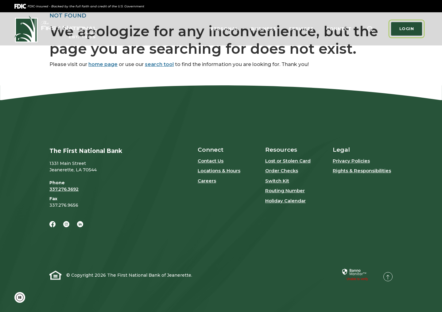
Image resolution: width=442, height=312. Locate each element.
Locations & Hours (219, 171)
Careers (207, 181)
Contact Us (210, 161)
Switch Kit (277, 181)
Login (406, 28)
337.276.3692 (64, 189)
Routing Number (285, 190)
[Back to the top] (388, 276)
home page (103, 64)
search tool (159, 64)
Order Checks (281, 171)
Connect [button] (339, 29)
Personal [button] (224, 29)
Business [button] (264, 29)
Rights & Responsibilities (362, 171)
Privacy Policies (351, 161)
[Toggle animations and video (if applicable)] (19, 297)
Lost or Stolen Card (288, 161)
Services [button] (301, 29)
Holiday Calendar (285, 201)
